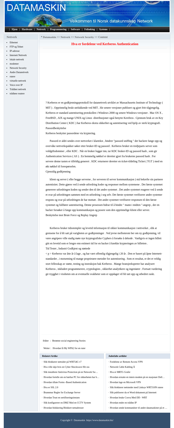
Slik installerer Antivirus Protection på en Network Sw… (71, 372)
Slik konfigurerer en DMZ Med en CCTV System (67, 402)
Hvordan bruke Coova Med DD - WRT (128, 397)
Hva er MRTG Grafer (120, 372)
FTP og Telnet (16, 46)
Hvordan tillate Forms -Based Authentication (65, 382)
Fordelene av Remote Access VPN (126, 362)
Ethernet (14, 42)
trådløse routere (17, 93)
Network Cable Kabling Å (122, 367)
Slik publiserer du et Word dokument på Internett (133, 392)
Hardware (27, 29)
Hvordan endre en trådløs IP (123, 402)
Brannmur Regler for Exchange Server (62, 392)
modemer (14, 63)
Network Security (18, 68)
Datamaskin (49, 37)
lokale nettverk (17, 59)
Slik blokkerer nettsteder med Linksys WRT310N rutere (137, 387)
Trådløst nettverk (18, 89)
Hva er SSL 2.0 (51, 387)
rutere (12, 76)
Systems (103, 29)
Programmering (58, 29)
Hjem (14, 29)
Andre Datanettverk (19, 72)
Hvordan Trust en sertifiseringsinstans (62, 397)
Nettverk (41, 29)
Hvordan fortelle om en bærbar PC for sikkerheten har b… (71, 377)
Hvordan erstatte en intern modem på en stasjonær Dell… (137, 377)
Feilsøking (89, 29)
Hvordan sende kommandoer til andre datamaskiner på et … (138, 408)
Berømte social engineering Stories (69, 340)
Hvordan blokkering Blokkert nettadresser (64, 408)
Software (75, 29)
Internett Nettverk (18, 55)
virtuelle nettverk (18, 81)
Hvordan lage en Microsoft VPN (125, 382)
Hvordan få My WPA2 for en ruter (69, 348)
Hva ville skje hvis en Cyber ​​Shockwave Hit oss (67, 367)
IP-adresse (15, 51)
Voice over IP (16, 85)
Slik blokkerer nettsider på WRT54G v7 (63, 362)
